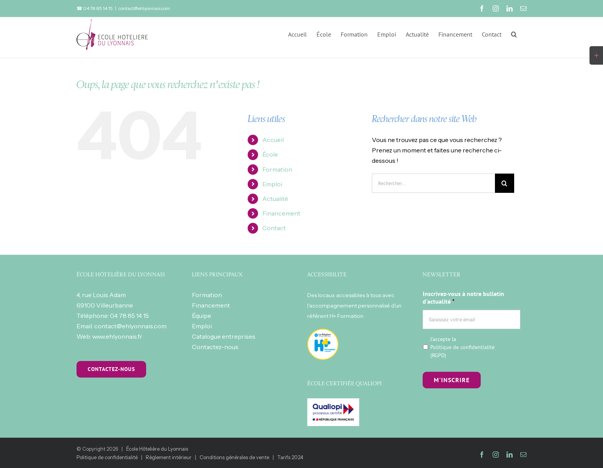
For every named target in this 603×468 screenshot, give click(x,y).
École (270, 154)
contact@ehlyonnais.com (144, 8)
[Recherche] (504, 183)
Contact (274, 228)
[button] (514, 33)
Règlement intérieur (169, 457)
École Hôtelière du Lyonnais (157, 449)
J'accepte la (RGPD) (462, 347)
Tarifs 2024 (290, 457)
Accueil (273, 140)
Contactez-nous (215, 347)
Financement (281, 213)
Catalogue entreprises (223, 336)
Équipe (201, 315)
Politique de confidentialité (462, 347)
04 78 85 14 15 (129, 315)
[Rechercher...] (433, 183)
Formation (277, 169)
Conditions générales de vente (234, 457)
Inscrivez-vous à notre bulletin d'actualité (463, 298)
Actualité (275, 198)
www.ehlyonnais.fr (117, 336)
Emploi (272, 184)
